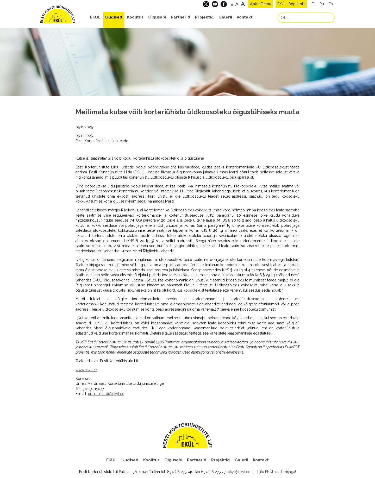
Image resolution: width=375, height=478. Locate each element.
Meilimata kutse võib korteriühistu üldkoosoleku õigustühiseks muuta (187, 112)
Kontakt (245, 17)
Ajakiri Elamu (260, 4)
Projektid (204, 17)
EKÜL (95, 17)
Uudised (113, 17)
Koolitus (135, 17)
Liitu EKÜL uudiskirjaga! (276, 472)
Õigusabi (157, 17)
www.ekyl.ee (86, 370)
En (331, 4)
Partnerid (180, 17)
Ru (322, 4)
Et (313, 4)
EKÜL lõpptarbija (291, 4)
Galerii (225, 17)
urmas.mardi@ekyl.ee (106, 394)
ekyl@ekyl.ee (239, 472)
